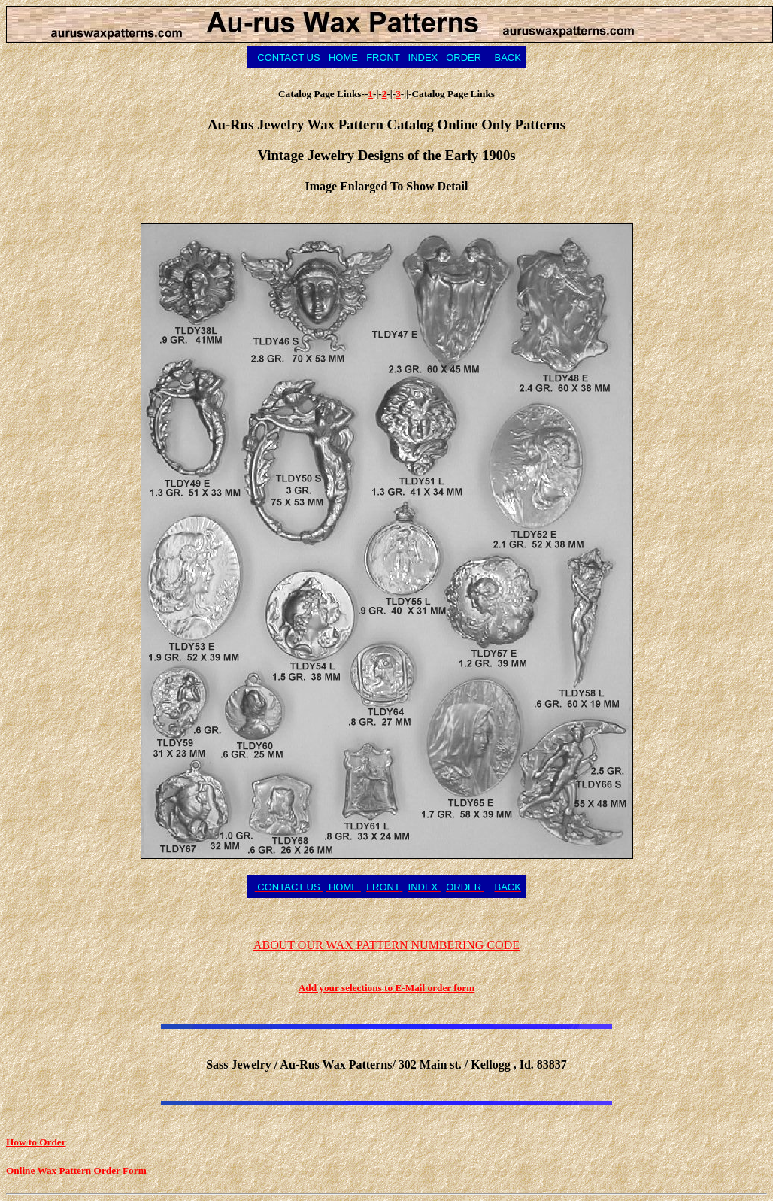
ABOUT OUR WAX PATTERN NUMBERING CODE (386, 945)
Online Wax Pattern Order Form (76, 1170)
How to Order (36, 1142)
